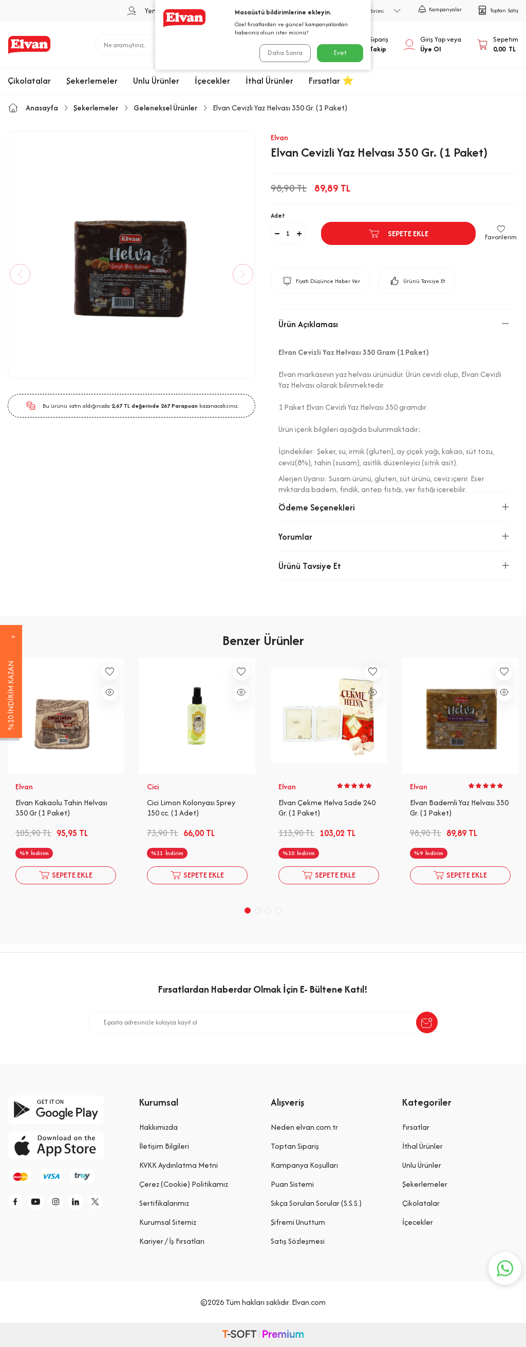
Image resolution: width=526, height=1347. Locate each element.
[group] (131, 254)
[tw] (110, 1203)
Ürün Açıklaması (394, 324)
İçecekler (212, 80)
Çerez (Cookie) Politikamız (183, 1184)
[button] (25, 274)
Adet (278, 215)
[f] (18, 1203)
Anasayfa (33, 107)
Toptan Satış (497, 10)
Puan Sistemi (292, 1184)
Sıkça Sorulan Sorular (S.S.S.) (316, 1203)
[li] (87, 1203)
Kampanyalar (440, 9)
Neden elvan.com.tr (304, 1127)
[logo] (29, 44)
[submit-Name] (427, 1022)
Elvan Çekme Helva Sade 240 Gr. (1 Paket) (326, 808)
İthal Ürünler (269, 80)
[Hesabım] (432, 44)
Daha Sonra (283, 53)
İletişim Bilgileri (164, 1146)
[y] (41, 1203)
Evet (340, 53)
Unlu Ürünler (156, 80)
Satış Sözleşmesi (298, 1241)
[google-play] (66, 1109)
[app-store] (66, 1145)
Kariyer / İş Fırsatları (171, 1241)
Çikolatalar (29, 80)
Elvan (279, 137)
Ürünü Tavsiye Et (416, 281)
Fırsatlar (415, 1127)
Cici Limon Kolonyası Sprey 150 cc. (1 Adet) (191, 808)
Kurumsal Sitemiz (167, 1222)
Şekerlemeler (92, 80)
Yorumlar (394, 536)
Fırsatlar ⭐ (331, 80)
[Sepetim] (497, 44)
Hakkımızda (158, 1127)
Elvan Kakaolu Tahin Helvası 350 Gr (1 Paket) (61, 808)
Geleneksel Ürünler (165, 107)
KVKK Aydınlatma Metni (178, 1165)
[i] (64, 1203)
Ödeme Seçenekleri (394, 507)
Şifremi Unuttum (298, 1222)
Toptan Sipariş (295, 1146)
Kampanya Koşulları (304, 1165)
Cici (153, 787)
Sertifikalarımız (164, 1203)
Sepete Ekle (398, 233)
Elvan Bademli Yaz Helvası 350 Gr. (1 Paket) (459, 808)
